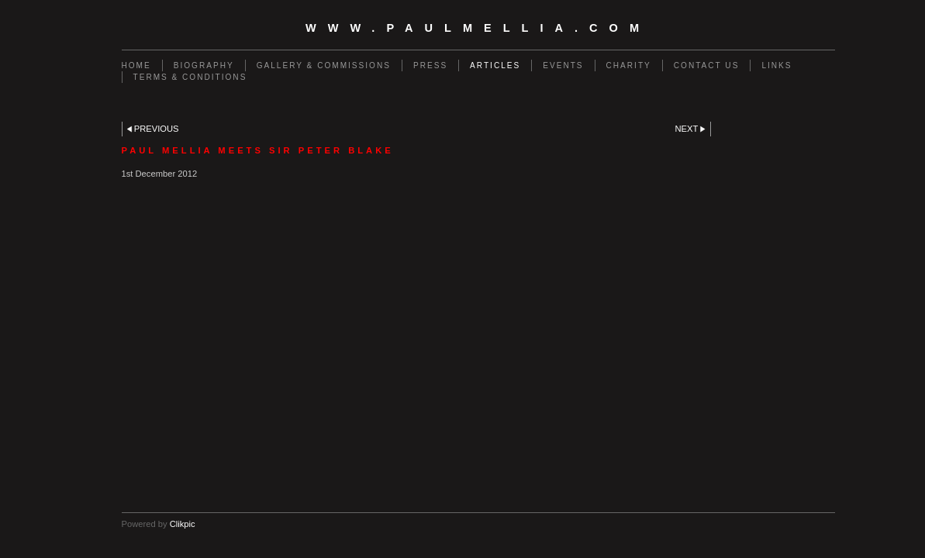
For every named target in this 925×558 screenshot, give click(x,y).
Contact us (707, 65)
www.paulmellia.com (478, 28)
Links (776, 65)
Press (430, 65)
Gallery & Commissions (324, 65)
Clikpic (182, 524)
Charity (628, 65)
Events (563, 65)
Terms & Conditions (190, 77)
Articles (495, 65)
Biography (204, 65)
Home (136, 65)
